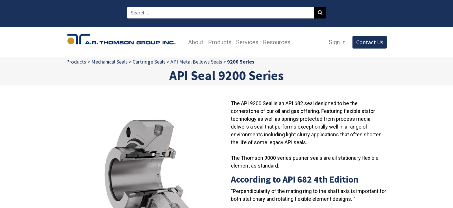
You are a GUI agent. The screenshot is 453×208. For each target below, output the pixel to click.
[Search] (320, 12)
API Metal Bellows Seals (196, 61)
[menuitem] (196, 42)
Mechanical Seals (109, 61)
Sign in (337, 42)
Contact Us (369, 42)
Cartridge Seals (149, 61)
